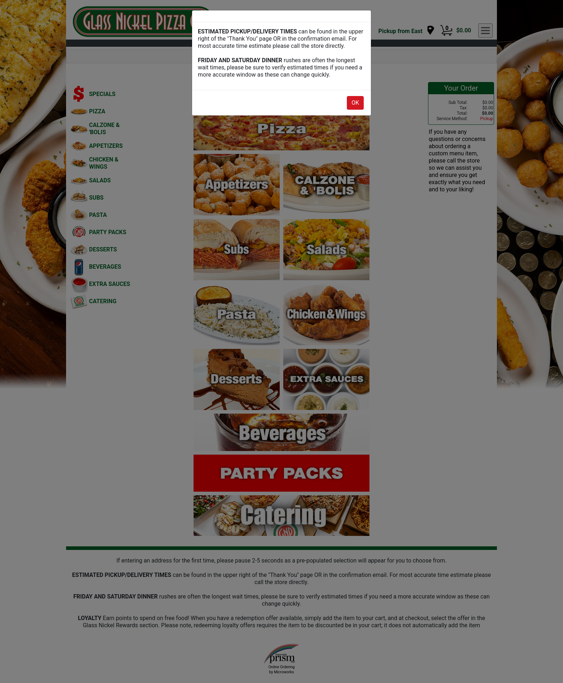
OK (355, 102)
